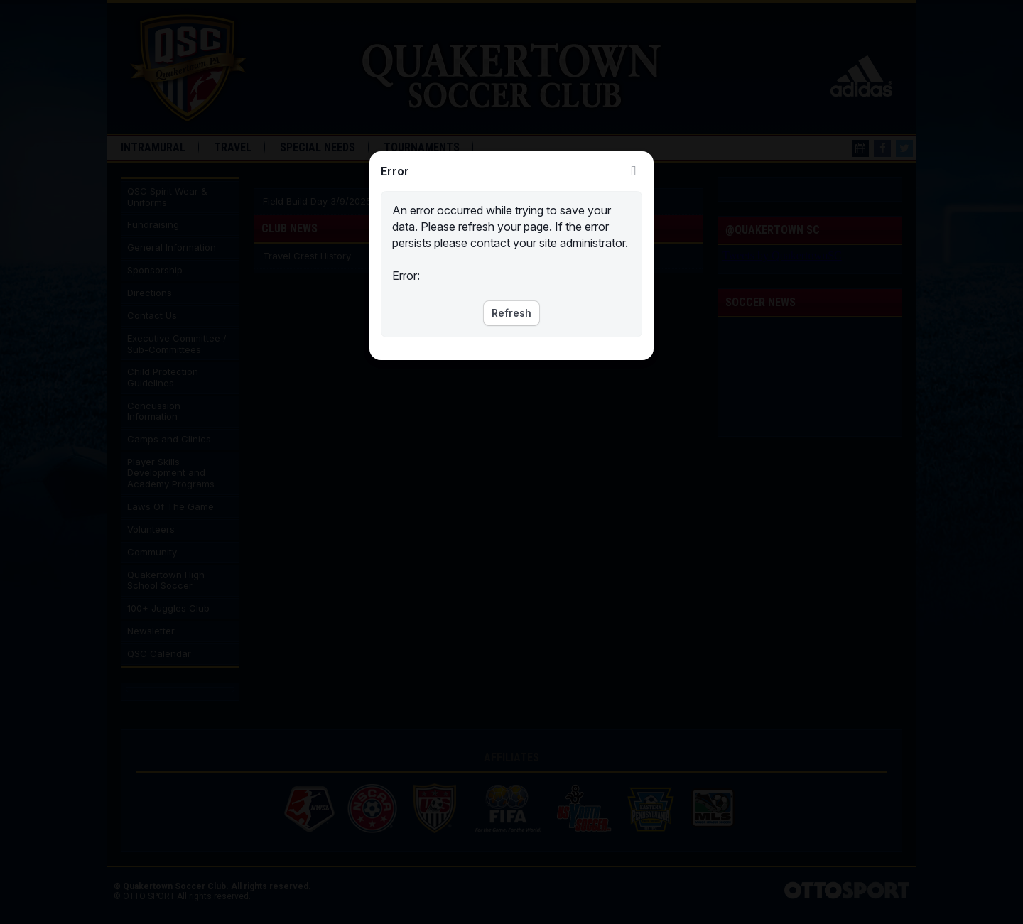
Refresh (511, 313)
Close (633, 171)
